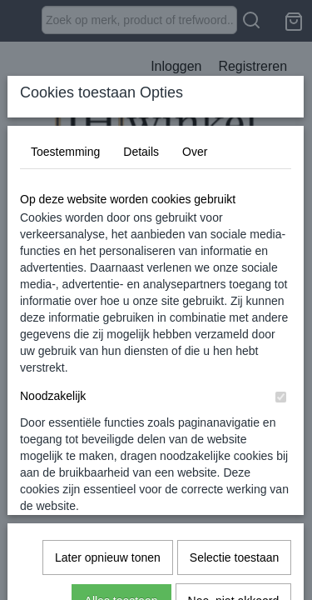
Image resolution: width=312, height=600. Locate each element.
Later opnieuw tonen (108, 496)
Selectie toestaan (234, 496)
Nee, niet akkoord (234, 540)
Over (194, 275)
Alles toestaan (121, 540)
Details (141, 275)
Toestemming (65, 275)
